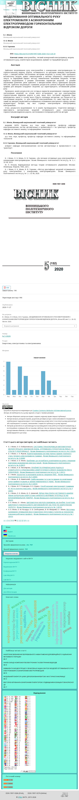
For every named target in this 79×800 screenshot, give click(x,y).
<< (4, 520)
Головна (6, 10)
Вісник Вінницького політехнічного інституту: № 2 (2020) (52, 451)
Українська (11, 536)
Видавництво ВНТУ (10, 567)
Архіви (14, 10)
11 (17, 520)
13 (22, 520)
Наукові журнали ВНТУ (12, 562)
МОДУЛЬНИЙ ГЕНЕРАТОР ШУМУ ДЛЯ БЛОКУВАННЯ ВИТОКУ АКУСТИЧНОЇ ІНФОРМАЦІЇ (34, 677)
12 (20, 520)
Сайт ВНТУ (7, 580)
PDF (7, 288)
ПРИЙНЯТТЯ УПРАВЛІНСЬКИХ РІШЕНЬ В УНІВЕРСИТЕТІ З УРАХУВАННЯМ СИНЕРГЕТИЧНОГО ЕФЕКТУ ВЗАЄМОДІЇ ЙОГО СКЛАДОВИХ (40, 469)
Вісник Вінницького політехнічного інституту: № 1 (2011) (42, 472)
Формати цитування (11, 326)
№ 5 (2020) (23, 10)
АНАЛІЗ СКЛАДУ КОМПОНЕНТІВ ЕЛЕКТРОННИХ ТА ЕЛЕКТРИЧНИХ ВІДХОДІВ (30, 663)
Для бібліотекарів (10, 592)
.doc (27, 545)
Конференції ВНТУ (10, 571)
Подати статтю (11, 554)
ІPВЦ (20, 797)
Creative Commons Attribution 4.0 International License (52, 410)
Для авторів (8, 588)
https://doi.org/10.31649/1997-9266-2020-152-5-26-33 (34, 54)
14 (24, 520)
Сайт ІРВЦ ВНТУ (9, 575)
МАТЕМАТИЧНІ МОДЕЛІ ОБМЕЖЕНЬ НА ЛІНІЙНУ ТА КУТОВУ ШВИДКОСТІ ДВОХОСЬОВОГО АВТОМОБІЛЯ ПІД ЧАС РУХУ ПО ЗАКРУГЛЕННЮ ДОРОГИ (41, 504)
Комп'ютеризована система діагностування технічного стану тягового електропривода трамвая (39, 455)
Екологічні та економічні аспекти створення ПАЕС (37, 474)
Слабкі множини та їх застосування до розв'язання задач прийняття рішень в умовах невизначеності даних (40, 480)
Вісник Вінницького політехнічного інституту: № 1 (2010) (39, 507)
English (10, 532)
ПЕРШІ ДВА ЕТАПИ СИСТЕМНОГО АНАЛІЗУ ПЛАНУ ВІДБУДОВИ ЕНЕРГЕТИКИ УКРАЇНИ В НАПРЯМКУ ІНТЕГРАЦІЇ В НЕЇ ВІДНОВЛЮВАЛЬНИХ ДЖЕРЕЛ (40, 495)
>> (28, 520)
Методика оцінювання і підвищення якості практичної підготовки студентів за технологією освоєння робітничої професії (41, 511)
